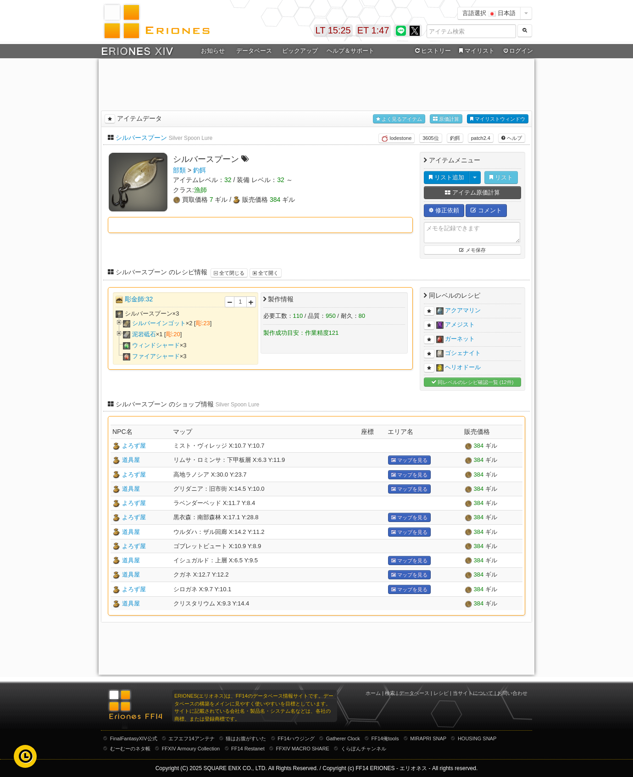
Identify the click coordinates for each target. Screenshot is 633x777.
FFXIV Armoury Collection (191, 748)
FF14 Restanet (248, 748)
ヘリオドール (463, 367)
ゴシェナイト (463, 353)
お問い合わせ (512, 693)
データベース (254, 50)
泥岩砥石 (144, 334)
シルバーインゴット (159, 323)
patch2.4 (480, 138)
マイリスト (475, 51)
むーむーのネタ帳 (130, 748)
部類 (179, 170)
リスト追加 (446, 177)
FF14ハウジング (296, 738)
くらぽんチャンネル (363, 748)
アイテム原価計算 (472, 192)
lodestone (396, 138)
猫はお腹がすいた (246, 738)
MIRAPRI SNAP (428, 738)
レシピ (441, 693)
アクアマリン (463, 310)
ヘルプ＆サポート (350, 50)
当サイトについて (473, 693)
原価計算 (446, 119)
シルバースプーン (141, 137)
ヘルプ (511, 138)
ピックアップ (300, 50)
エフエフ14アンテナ (191, 738)
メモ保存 (472, 250)
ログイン (517, 51)
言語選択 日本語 (489, 13)
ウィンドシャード (156, 345)
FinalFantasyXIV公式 (133, 738)
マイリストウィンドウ (497, 119)
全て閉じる (229, 273)
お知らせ (213, 50)
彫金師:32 (139, 299)
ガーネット (460, 338)
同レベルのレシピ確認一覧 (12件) (473, 382)
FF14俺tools (385, 738)
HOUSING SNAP (477, 738)
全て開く (265, 273)
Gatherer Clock (343, 738)
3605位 (430, 138)
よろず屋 (134, 445)
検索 (390, 693)
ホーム (373, 693)
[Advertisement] (316, 83)
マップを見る (409, 460)
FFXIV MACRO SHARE (302, 748)
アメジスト (460, 324)
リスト (501, 177)
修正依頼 (444, 210)
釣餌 (455, 138)
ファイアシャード (156, 356)
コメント (486, 210)
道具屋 (131, 459)
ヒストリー (431, 51)
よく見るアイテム (399, 119)
